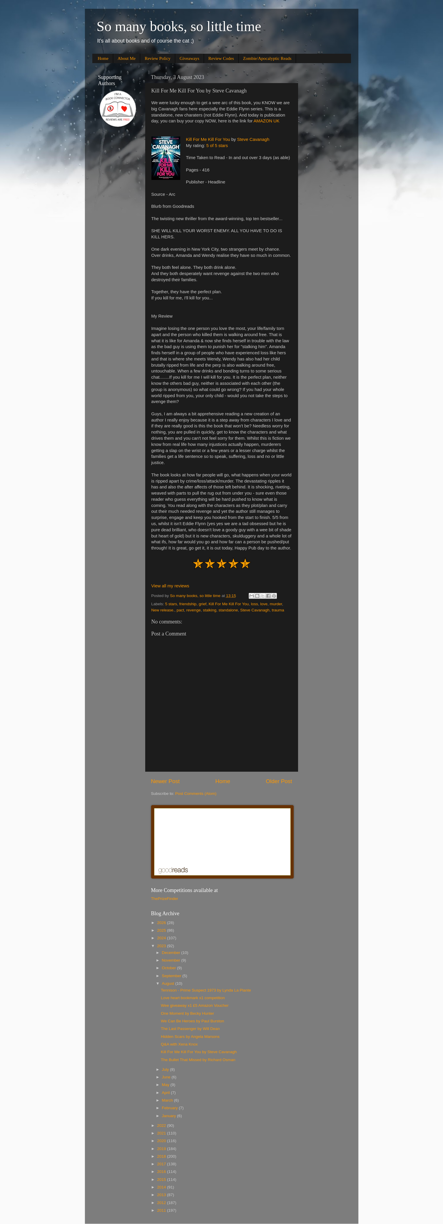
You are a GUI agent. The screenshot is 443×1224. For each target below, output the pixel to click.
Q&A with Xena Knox (179, 1044)
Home (103, 58)
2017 (162, 1164)
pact (180, 610)
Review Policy (157, 58)
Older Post (279, 781)
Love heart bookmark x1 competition (193, 998)
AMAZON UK (266, 121)
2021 (162, 1133)
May (166, 1085)
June (167, 1077)
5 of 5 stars (217, 145)
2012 (162, 1203)
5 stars (171, 604)
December (171, 952)
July (166, 1069)
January (169, 1116)
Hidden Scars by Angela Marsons (190, 1036)
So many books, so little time (179, 26)
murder (276, 604)
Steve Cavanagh (253, 139)
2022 (162, 1125)
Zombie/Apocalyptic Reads (267, 58)
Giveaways (189, 58)
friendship (188, 604)
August (168, 983)
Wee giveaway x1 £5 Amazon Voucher (194, 1005)
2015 (162, 1179)
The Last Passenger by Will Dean (190, 1028)
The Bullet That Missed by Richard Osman (198, 1060)
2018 (162, 1156)
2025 (162, 930)
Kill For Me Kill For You (208, 139)
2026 (162, 922)
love (264, 604)
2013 (162, 1195)
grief (202, 604)
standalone (228, 610)
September (172, 976)
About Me (127, 58)
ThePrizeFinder (164, 898)
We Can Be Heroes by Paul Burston (192, 1021)
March (168, 1100)
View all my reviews (170, 586)
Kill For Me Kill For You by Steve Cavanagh (199, 1052)
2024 (162, 938)
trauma (278, 610)
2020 (162, 1141)
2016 (162, 1171)
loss (254, 604)
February (170, 1108)
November (171, 960)
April (166, 1092)
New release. (163, 610)
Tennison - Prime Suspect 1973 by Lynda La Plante (206, 990)
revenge (193, 610)
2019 (162, 1149)
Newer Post (165, 781)
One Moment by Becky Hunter (187, 1013)
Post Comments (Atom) (195, 793)
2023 (162, 946)
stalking (209, 610)
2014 (162, 1187)
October (169, 968)
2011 (162, 1210)
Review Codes (221, 58)
